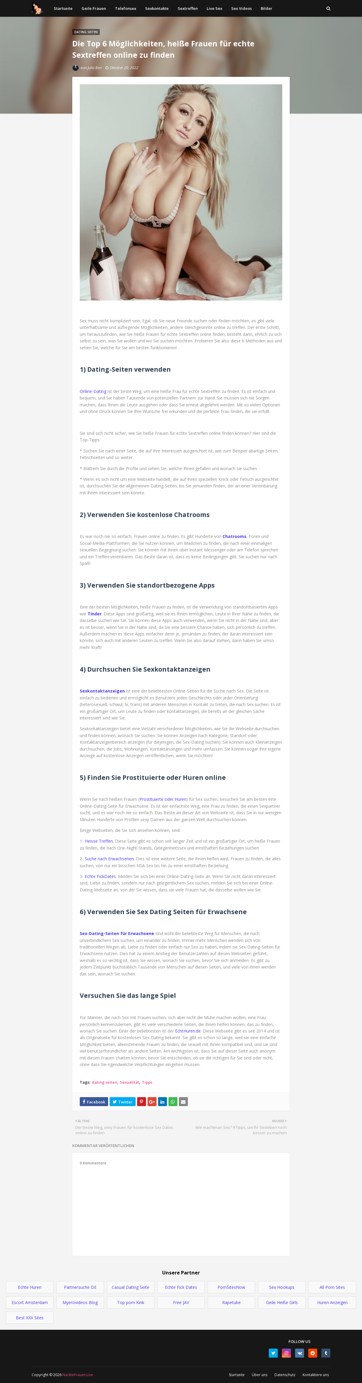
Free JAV (181, 1302)
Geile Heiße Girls (282, 1302)
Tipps (147, 1082)
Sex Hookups (281, 1287)
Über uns (259, 1374)
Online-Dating (93, 391)
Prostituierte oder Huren (162, 799)
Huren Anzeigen (332, 1302)
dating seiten (104, 1082)
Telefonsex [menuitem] (125, 8)
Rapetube (231, 1302)
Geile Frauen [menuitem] (94, 8)
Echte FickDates (100, 876)
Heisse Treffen (99, 841)
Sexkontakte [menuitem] (157, 8)
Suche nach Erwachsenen (109, 858)
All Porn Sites (332, 1287)
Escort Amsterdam (30, 1302)
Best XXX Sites (30, 1318)
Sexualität (129, 1082)
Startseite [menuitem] (63, 8)
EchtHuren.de (188, 1031)
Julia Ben (95, 67)
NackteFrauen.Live (77, 1374)
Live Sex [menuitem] (214, 8)
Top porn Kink (130, 1302)
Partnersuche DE (80, 1287)
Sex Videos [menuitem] (241, 8)
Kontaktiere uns (316, 1374)
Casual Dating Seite (130, 1287)
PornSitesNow (231, 1287)
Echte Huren (30, 1287)
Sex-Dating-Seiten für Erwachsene (117, 933)
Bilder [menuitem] (266, 8)
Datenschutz (284, 1374)
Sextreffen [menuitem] (188, 8)
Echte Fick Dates (181, 1287)
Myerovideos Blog (80, 1302)
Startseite (237, 1374)
